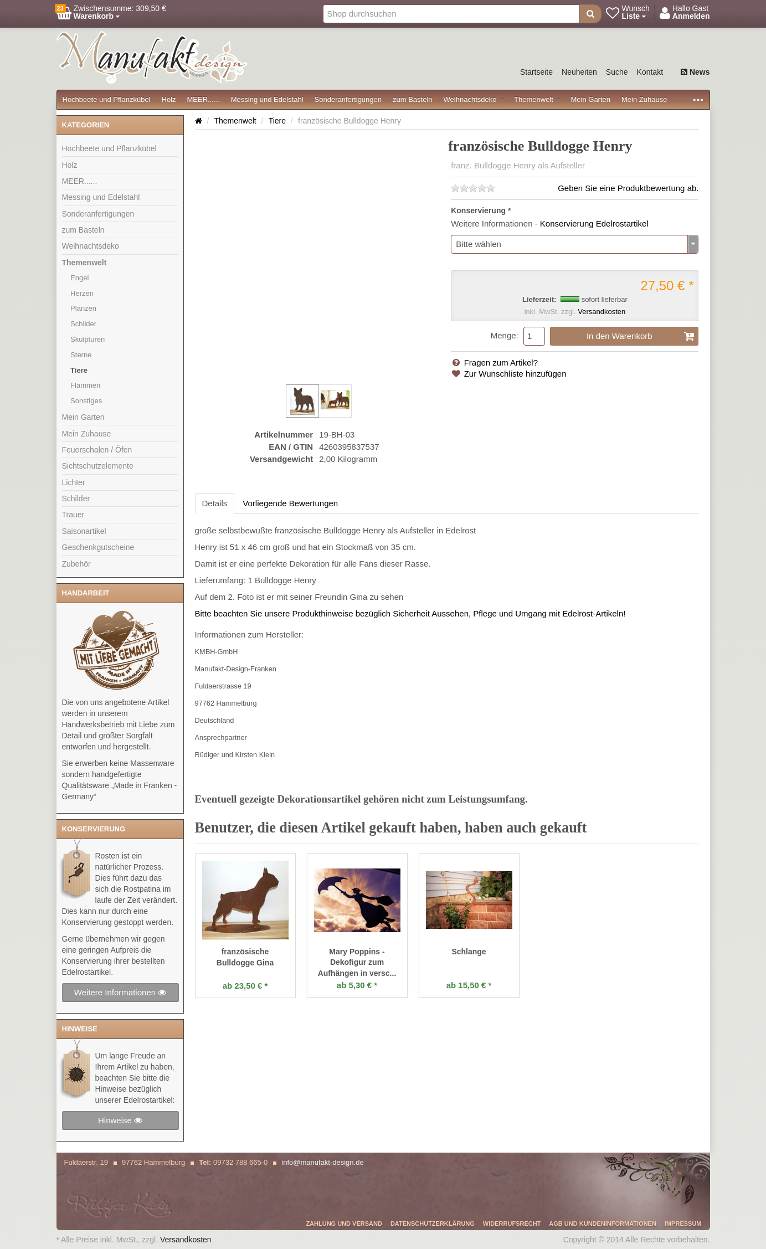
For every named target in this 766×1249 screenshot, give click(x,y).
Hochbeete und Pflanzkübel (107, 99)
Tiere (79, 370)
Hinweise (120, 1120)
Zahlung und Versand (344, 1223)
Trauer (73, 514)
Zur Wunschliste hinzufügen (508, 373)
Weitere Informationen (120, 992)
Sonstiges (86, 401)
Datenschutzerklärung (432, 1223)
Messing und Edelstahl (267, 99)
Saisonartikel (84, 531)
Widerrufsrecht (512, 1223)
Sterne (80, 355)
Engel (79, 278)
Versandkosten (601, 311)
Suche (617, 72)
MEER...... (203, 99)
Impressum (683, 1223)
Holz (169, 99)
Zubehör (76, 563)
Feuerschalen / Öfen (97, 449)
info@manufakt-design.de (322, 1162)
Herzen (82, 293)
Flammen (85, 385)
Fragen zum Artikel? (494, 362)
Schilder (83, 324)
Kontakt (650, 72)
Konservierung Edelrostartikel (594, 223)
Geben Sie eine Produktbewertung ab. (628, 188)
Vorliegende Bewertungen (290, 503)
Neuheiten (579, 72)
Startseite (536, 72)
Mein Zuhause (644, 99)
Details (215, 503)
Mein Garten (590, 99)
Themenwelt (537, 99)
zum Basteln (413, 99)
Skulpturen (87, 339)
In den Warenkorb (641, 336)
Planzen (83, 308)
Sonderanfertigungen (348, 99)
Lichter (73, 482)
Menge (503, 335)
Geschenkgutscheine (98, 547)
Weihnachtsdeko (474, 99)
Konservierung (478, 210)
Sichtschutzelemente (97, 465)
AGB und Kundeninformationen (602, 1223)
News (695, 72)
